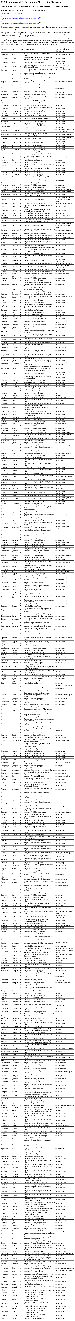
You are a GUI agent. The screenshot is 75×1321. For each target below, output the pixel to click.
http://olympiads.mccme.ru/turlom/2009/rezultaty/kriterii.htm (20, 18)
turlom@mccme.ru (60, 39)
